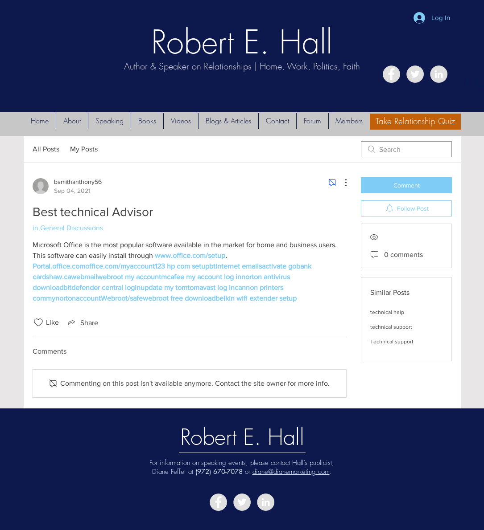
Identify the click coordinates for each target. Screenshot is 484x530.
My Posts (84, 149)
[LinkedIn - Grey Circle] (438, 74)
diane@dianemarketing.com (291, 471)
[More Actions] (341, 182)
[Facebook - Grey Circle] (391, 74)
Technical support (392, 341)
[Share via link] (82, 322)
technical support (391, 327)
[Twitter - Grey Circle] (415, 74)
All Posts (46, 149)
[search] (406, 149)
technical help (387, 312)
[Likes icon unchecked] (38, 322)
